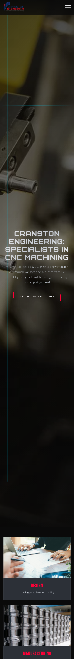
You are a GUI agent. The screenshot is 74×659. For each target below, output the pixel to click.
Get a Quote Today (37, 296)
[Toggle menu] (68, 7)
